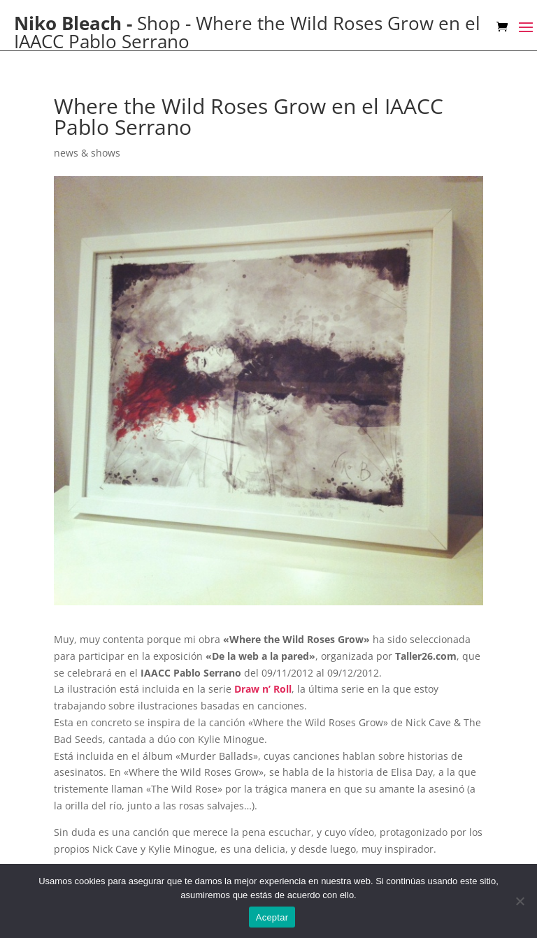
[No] (520, 901)
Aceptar (272, 917)
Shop (158, 23)
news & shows (87, 152)
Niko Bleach (68, 23)
